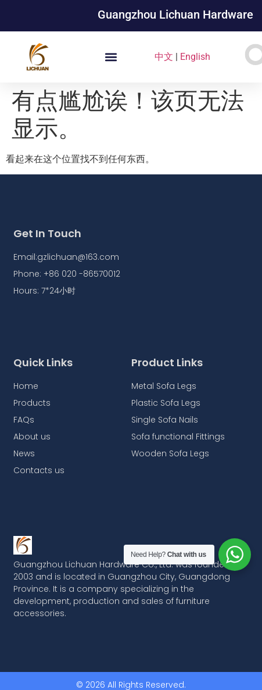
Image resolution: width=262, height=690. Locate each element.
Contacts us (38, 470)
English (195, 56)
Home (25, 386)
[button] (110, 57)
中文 (164, 56)
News (24, 453)
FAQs (23, 420)
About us (32, 436)
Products (32, 403)
